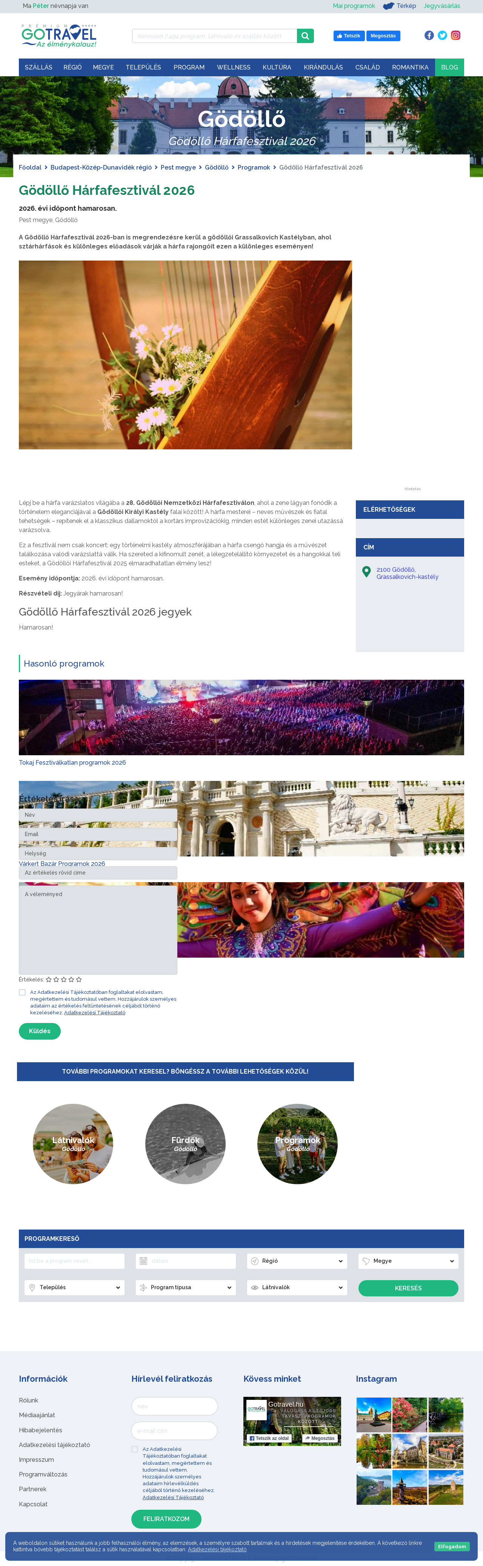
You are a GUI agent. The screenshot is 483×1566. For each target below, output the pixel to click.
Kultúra (277, 67)
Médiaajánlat (37, 1415)
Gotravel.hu (285, 1404)
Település (143, 67)
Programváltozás (43, 1474)
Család (367, 67)
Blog (449, 67)
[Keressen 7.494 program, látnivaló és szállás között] (214, 36)
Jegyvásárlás (442, 5)
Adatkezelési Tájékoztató (94, 1012)
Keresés (408, 1288)
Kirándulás (323, 67)
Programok (254, 167)
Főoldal (30, 167)
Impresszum (36, 1459)
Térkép (399, 6)
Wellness (234, 67)
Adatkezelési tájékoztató (54, 1445)
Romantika (410, 67)
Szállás (38, 67)
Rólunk (28, 1400)
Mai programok (354, 5)
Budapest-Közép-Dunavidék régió (101, 167)
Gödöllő (217, 167)
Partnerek (32, 1489)
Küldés (40, 1031)
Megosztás (319, 1438)
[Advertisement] (412, 374)
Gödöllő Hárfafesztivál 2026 (119, 189)
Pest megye (178, 167)
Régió (72, 67)
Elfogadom (452, 1546)
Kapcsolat (33, 1504)
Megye (103, 67)
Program (189, 67)
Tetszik (269, 1438)
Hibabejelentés (40, 1430)
